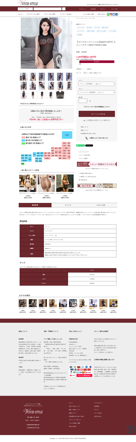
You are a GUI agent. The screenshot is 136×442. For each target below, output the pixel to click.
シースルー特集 (112, 31)
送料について (84, 127)
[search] (25, 8)
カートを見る (98, 413)
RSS (70, 426)
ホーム (20, 14)
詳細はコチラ (97, 73)
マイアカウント (98, 403)
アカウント (81, 9)
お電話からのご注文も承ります (98, 138)
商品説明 (35, 205)
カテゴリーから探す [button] (32, 14)
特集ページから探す (101, 31)
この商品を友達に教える (84, 173)
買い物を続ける (81, 180)
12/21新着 (79, 34)
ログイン (102, 9)
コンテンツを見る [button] (64, 14)
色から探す (89, 27)
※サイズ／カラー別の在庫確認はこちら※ (96, 107)
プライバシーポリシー (75, 419)
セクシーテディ (80, 27)
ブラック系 (97, 27)
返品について (84, 130)
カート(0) (113, 9)
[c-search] (64, 8)
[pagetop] (68, 321)
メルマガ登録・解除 (87, 14)
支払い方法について (74, 406)
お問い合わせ (100, 14)
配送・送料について (74, 409)
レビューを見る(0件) (83, 155)
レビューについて (82, 152)
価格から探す (105, 27)
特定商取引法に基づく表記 (88, 133)
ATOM (74, 426)
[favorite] (96, 120)
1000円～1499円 (91, 31)
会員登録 (92, 9)
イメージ (68, 205)
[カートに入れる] (97, 114)
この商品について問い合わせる (86, 176)
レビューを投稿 (81, 158)
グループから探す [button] (49, 14)
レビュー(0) (101, 205)
